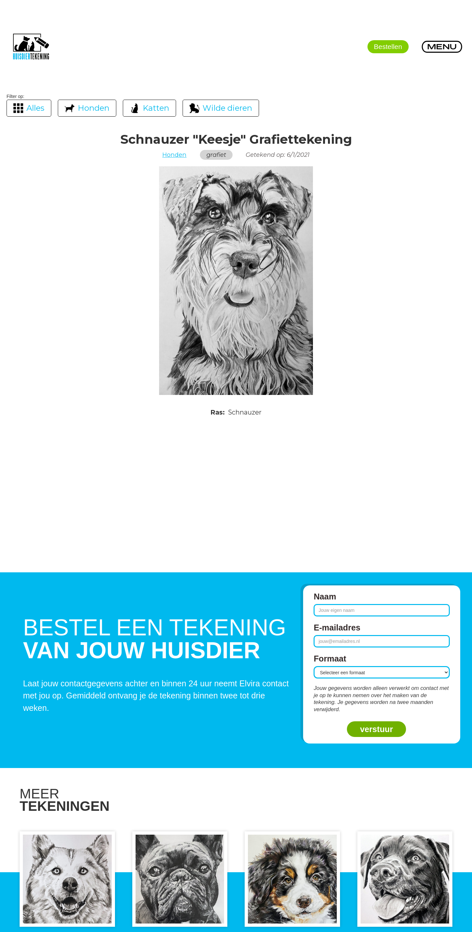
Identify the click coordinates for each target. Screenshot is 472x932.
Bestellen (388, 46)
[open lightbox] (236, 280)
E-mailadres (337, 627)
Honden (174, 155)
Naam (325, 596)
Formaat (330, 658)
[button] (442, 47)
